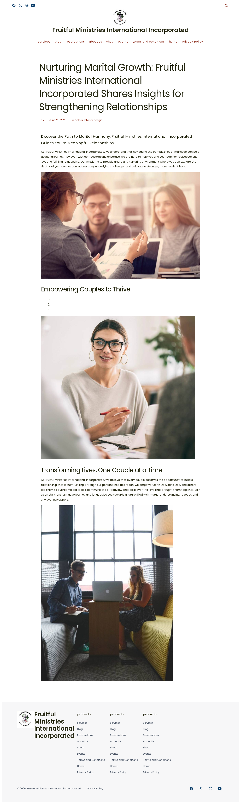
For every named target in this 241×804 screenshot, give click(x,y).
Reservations (75, 42)
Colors (79, 120)
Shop (110, 42)
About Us (95, 42)
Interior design (93, 120)
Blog (58, 42)
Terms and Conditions (149, 42)
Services (44, 42)
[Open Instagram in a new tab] (27, 5)
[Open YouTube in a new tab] (33, 5)
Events (123, 42)
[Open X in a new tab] (20, 5)
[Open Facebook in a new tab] (13, 5)
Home (173, 42)
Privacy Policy (192, 42)
